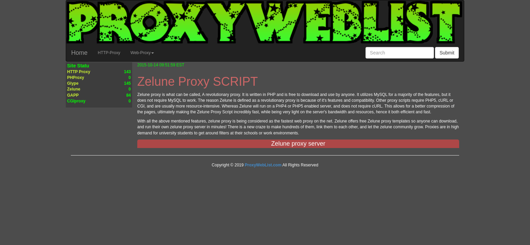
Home (79, 52)
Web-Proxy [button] (142, 52)
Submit (446, 52)
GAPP (73, 95)
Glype (72, 83)
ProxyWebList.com (263, 165)
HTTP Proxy (78, 71)
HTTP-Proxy (111, 52)
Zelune (73, 89)
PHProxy (75, 77)
